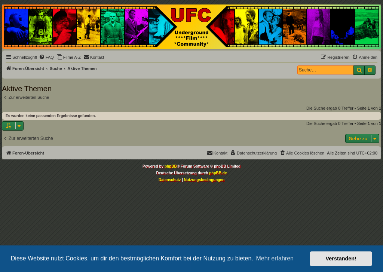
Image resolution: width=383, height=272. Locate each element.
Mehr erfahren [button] (275, 258)
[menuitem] (46, 57)
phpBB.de (218, 173)
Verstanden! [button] (341, 259)
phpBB (171, 166)
